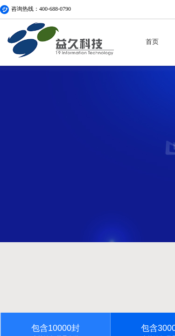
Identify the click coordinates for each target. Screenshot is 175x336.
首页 (152, 41)
